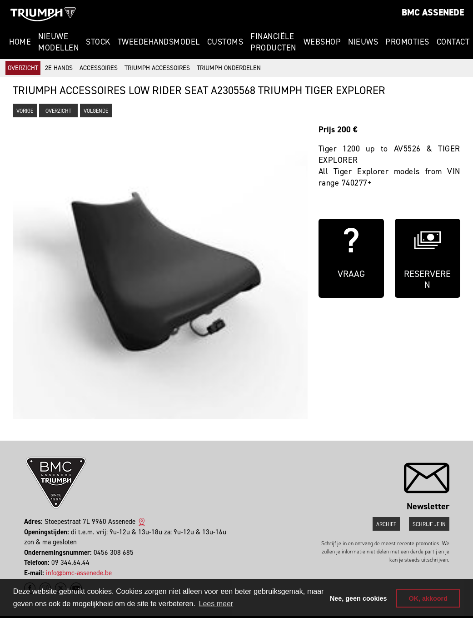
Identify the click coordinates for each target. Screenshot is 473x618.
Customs (225, 41)
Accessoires (99, 68)
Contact (453, 41)
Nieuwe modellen (58, 42)
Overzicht (23, 68)
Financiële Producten (273, 42)
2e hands (59, 68)
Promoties (407, 41)
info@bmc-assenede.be (79, 573)
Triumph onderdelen (229, 68)
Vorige (24, 111)
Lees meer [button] (216, 604)
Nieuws (363, 41)
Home (20, 41)
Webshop (322, 41)
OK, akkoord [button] (428, 598)
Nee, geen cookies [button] (358, 598)
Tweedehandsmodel (159, 41)
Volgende (96, 111)
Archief (386, 524)
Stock (98, 41)
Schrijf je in (429, 524)
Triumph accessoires (157, 68)
